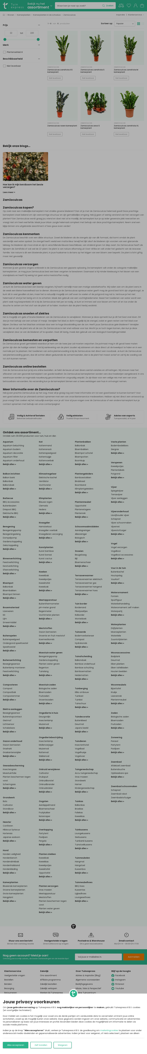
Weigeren (62, 1045)
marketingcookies (109, 1030)
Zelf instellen (41, 1045)
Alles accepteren (15, 1045)
